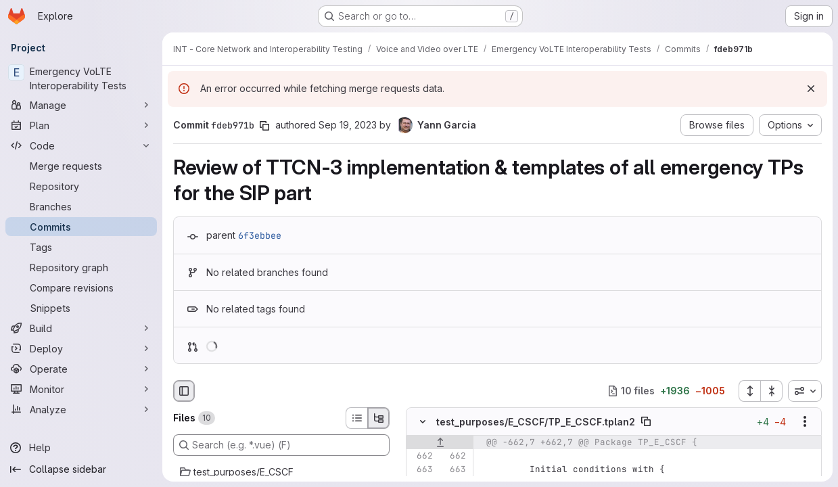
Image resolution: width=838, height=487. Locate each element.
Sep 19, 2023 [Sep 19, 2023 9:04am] (348, 125)
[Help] (81, 447)
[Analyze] (81, 409)
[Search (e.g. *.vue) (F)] (281, 445)
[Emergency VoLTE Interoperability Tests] (81, 78)
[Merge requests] (81, 165)
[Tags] (81, 246)
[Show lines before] (439, 442)
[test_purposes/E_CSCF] (281, 472)
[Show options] (805, 421)
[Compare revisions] (81, 287)
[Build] (81, 328)
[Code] (81, 145)
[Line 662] (421, 456)
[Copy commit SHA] (264, 126)
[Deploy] (81, 348)
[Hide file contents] (423, 421)
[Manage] (81, 104)
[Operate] (81, 368)
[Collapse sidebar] (81, 469)
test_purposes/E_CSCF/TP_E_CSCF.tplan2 (535, 421)
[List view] (356, 418)
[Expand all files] (749, 391)
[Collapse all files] (772, 391)
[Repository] (81, 186)
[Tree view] (379, 418)
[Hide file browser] (184, 391)
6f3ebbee (259, 235)
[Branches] (81, 206)
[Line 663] (421, 469)
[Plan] (81, 125)
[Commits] (81, 226)
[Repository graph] (81, 267)
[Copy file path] (646, 421)
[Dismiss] (811, 88)
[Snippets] (81, 307)
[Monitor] (81, 388)
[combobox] (805, 391)
